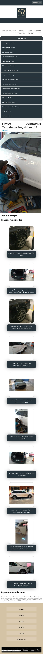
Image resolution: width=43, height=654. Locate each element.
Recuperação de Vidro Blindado (11, 107)
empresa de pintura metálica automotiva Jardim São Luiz (21, 328)
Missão (21, 621)
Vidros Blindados (7, 116)
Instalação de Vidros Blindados (11, 88)
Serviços (21, 38)
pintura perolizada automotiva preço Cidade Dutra (21, 474)
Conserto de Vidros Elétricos (10, 70)
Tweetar (5, 130)
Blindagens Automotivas (9, 56)
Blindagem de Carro (8, 43)
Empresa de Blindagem (9, 75)
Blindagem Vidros (7, 52)
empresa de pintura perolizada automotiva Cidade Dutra (21, 511)
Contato (21, 633)
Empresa (21, 615)
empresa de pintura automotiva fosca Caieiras (21, 254)
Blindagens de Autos (8, 61)
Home (21, 609)
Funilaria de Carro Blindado (10, 79)
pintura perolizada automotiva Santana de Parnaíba (21, 584)
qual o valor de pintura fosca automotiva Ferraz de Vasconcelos (21, 291)
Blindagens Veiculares (8, 66)
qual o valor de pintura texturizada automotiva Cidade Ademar (21, 548)
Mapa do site (21, 639)
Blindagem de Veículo (8, 47)
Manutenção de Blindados (9, 93)
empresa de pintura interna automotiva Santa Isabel (21, 364)
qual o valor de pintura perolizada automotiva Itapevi (21, 401)
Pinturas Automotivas (9, 102)
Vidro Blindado (6, 111)
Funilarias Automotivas (9, 84)
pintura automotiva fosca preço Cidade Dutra (21, 438)
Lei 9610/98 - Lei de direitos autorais (25, 600)
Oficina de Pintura (7, 97)
